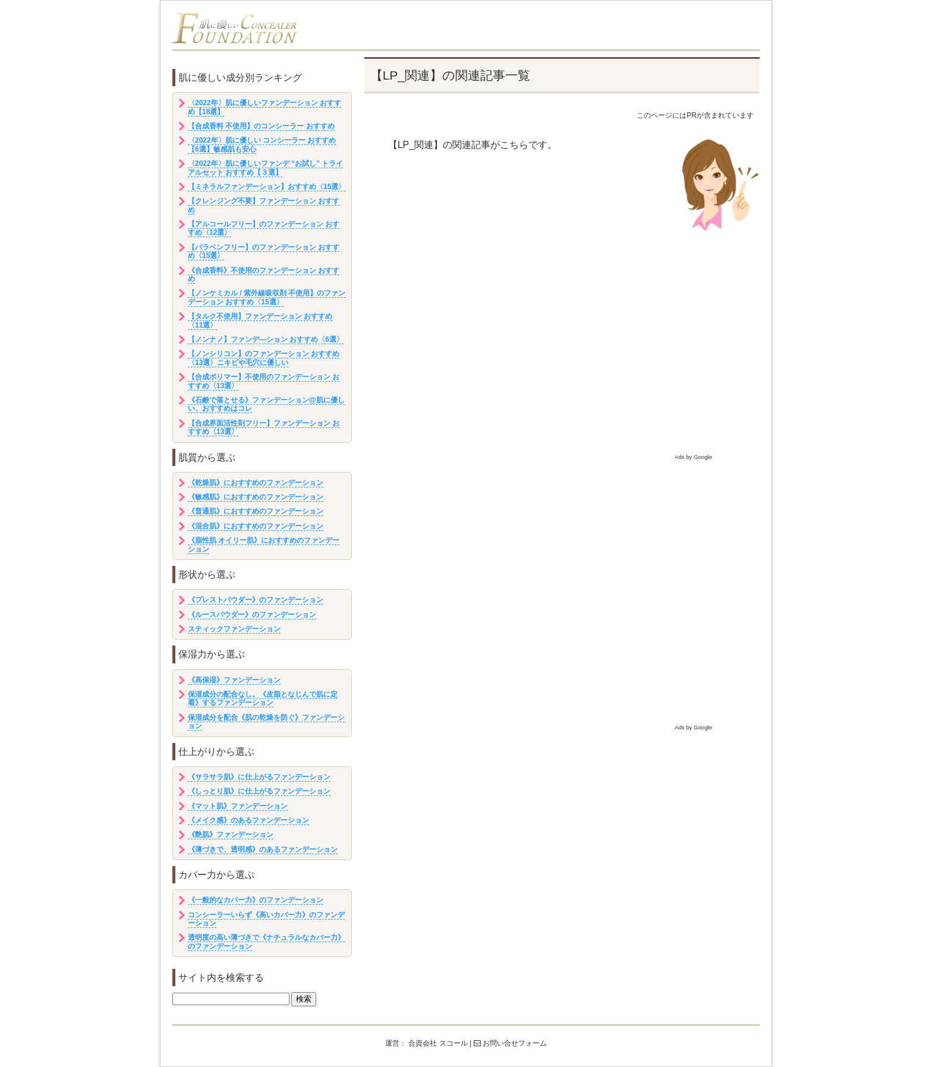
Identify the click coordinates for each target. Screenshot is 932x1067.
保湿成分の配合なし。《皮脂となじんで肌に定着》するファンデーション (263, 698)
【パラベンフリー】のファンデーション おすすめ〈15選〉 (263, 251)
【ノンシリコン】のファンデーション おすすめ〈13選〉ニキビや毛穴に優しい (263, 358)
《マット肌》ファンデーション (238, 806)
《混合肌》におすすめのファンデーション (255, 526)
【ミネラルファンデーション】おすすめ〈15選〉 (266, 186)
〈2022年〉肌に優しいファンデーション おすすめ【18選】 (264, 107)
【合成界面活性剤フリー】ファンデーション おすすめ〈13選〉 (263, 427)
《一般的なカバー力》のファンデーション (255, 900)
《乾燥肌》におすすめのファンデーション (255, 483)
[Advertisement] (562, 369)
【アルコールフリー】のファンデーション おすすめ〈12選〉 (263, 228)
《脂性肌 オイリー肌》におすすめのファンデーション (263, 544)
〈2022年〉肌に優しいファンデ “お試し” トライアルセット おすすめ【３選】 (265, 167)
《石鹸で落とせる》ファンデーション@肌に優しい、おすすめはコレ (266, 404)
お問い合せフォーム (510, 1043)
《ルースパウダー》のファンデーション (252, 614)
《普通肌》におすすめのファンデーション (255, 511)
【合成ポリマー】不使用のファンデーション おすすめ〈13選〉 (263, 381)
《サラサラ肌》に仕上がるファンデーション (259, 777)
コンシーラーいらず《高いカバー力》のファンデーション (266, 919)
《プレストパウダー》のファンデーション (255, 600)
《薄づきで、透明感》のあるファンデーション (263, 849)
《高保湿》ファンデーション (234, 680)
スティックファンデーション (234, 629)
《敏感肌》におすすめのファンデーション (255, 497)
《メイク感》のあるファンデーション (248, 820)
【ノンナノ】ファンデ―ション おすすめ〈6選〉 (266, 339)
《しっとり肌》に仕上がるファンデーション (259, 791)
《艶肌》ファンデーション (230, 834)
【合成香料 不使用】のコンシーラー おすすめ (261, 126)
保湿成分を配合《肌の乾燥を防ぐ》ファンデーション (266, 721)
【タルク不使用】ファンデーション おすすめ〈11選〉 (260, 320)
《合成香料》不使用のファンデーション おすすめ (263, 274)
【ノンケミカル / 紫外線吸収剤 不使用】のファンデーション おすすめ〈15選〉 (266, 297)
